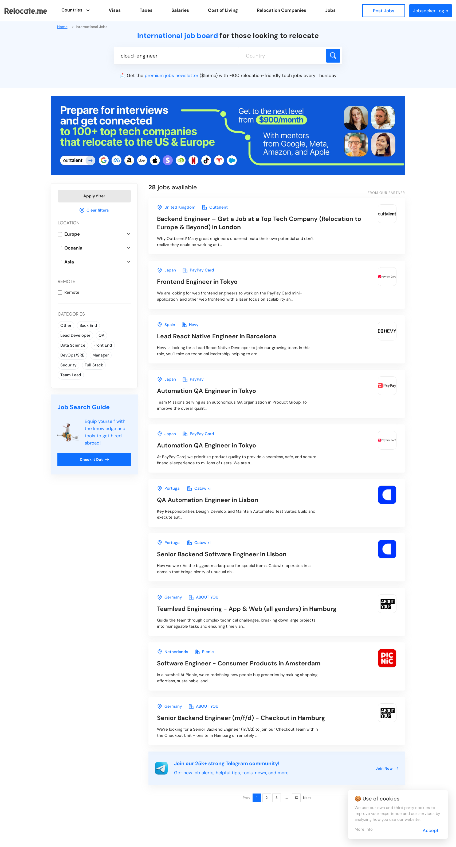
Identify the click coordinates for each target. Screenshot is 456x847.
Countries (72, 10)
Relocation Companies (281, 10)
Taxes (146, 10)
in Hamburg (247, 609)
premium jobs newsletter (171, 75)
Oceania (73, 248)
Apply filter (94, 196)
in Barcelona (216, 336)
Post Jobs (383, 11)
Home (65, 27)
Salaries (180, 10)
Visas (115, 10)
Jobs (330, 10)
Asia (69, 262)
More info (364, 829)
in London (259, 223)
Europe (72, 234)
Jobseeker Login (430, 11)
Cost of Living (223, 10)
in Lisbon (207, 500)
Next (307, 797)
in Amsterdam (239, 663)
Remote (71, 292)
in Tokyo (197, 282)
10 (296, 797)
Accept (431, 830)
